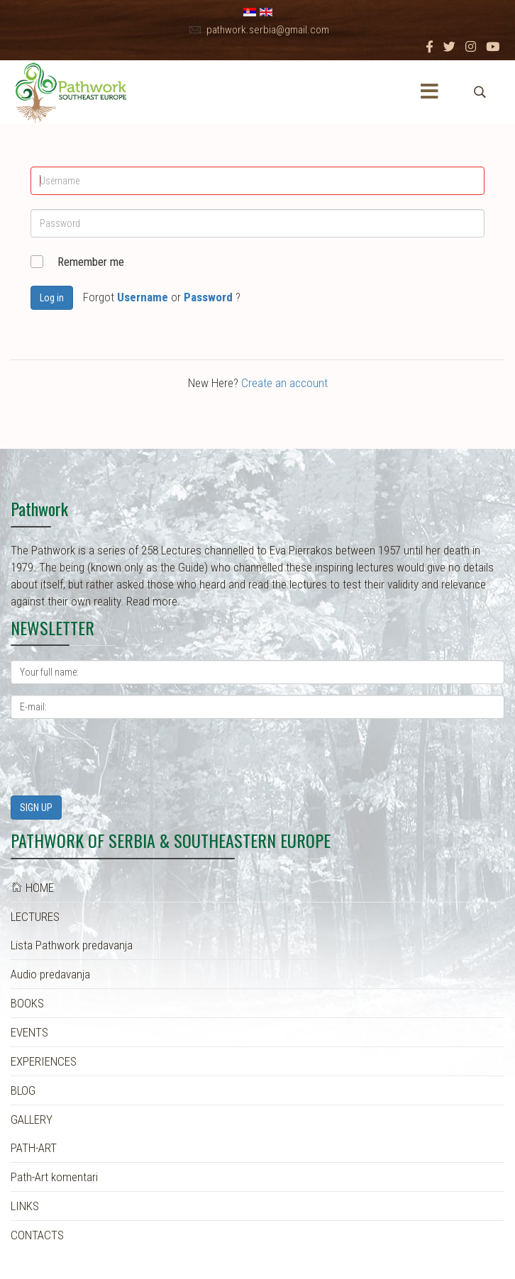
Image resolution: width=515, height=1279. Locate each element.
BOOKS (27, 1003)
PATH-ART (34, 1148)
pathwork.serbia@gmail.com (267, 29)
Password (208, 297)
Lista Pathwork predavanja (72, 945)
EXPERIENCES (44, 1061)
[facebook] (429, 47)
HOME (32, 888)
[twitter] (449, 47)
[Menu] (430, 92)
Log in (52, 297)
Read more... (156, 601)
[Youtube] (492, 47)
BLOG (23, 1090)
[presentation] (118, 757)
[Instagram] (470, 47)
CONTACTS (37, 1235)
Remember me (90, 262)
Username (142, 297)
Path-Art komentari (54, 1177)
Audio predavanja (50, 974)
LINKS (25, 1206)
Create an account (284, 383)
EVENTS (29, 1032)
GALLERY (31, 1119)
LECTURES (35, 917)
